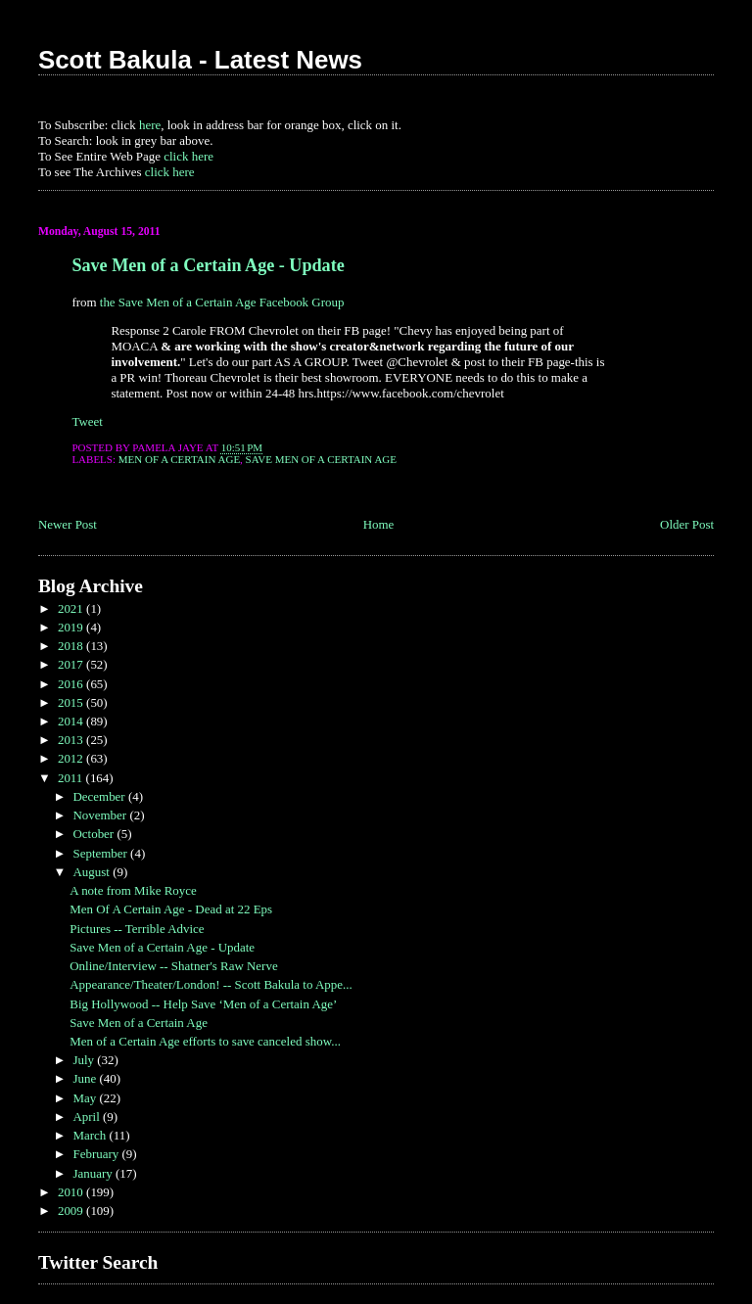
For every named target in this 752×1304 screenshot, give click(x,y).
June (85, 1078)
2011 (72, 777)
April (87, 1116)
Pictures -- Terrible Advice (137, 928)
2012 (72, 758)
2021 (72, 608)
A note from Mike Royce (133, 890)
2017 (72, 664)
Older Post (687, 524)
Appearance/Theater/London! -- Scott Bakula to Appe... (211, 984)
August (92, 871)
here (150, 124)
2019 (72, 627)
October (94, 833)
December (99, 796)
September (101, 853)
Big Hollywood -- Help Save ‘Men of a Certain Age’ (203, 1004)
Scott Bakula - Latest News (200, 59)
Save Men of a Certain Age (321, 459)
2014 (72, 721)
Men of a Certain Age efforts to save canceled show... (205, 1041)
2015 (72, 702)
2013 (72, 739)
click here (188, 156)
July (84, 1059)
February (96, 1153)
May (85, 1098)
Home (379, 524)
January (94, 1173)
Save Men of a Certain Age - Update (207, 265)
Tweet (86, 421)
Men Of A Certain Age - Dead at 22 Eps (171, 909)
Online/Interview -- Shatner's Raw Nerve (173, 965)
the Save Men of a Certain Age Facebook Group (222, 302)
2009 (72, 1210)
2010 (72, 1192)
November (100, 815)
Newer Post (67, 524)
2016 (72, 683)
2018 (72, 645)
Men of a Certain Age (179, 459)
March (90, 1135)
